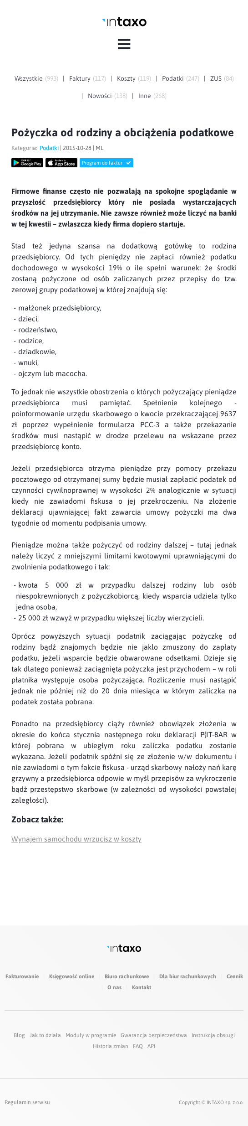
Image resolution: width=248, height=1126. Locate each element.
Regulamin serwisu (27, 1102)
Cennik (235, 976)
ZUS (216, 78)
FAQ (138, 1046)
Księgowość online (71, 976)
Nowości (100, 95)
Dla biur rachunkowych (187, 976)
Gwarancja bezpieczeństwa (154, 1035)
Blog (19, 1035)
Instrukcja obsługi (213, 1035)
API (151, 1046)
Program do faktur (106, 162)
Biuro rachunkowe (127, 976)
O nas (114, 987)
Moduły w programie (91, 1035)
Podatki (173, 78)
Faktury (80, 78)
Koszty (126, 78)
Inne (144, 95)
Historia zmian (110, 1046)
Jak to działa (45, 1035)
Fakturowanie (22, 976)
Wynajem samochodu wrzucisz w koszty (76, 839)
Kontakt (141, 987)
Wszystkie (29, 78)
